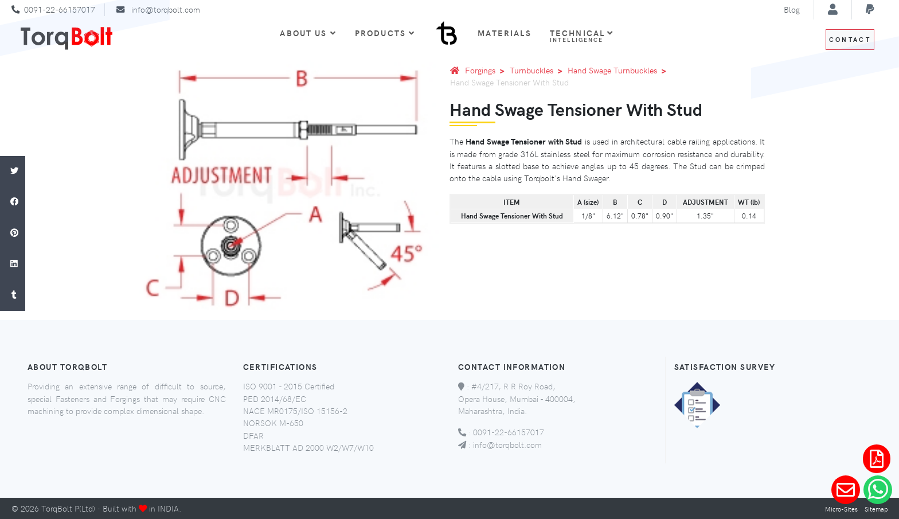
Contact (850, 39)
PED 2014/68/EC (274, 398)
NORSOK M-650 (273, 422)
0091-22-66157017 (59, 9)
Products (385, 32)
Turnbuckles (538, 70)
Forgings (487, 70)
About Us (308, 32)
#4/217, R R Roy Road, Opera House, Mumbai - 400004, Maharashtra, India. (517, 398)
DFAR (253, 435)
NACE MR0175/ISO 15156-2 (295, 410)
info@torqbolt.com (165, 9)
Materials (504, 32)
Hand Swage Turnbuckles (619, 70)
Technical (582, 35)
